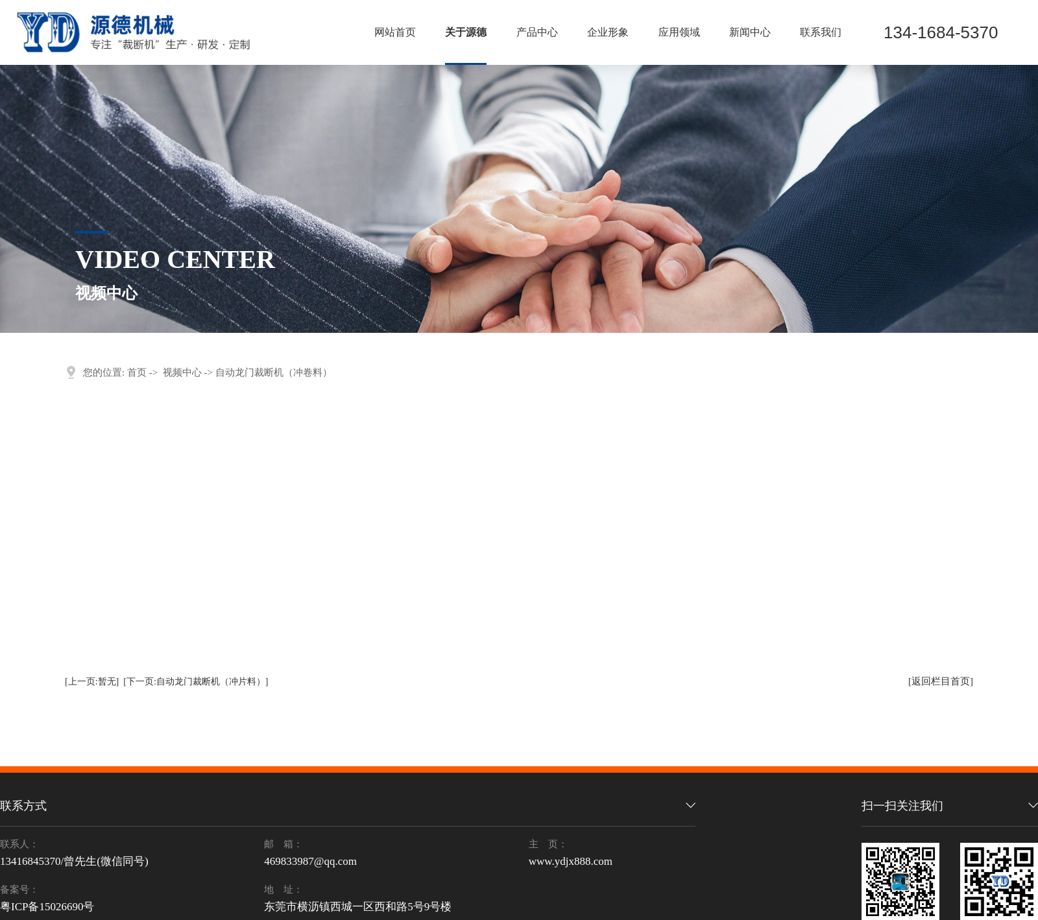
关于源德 (466, 32)
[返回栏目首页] (940, 681)
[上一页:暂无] (92, 681)
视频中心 (182, 372)
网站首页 (395, 32)
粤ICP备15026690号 (47, 907)
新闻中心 (750, 32)
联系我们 (820, 32)
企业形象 (608, 32)
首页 (137, 372)
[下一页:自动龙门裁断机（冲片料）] (195, 681)
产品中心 (537, 32)
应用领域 (679, 32)
